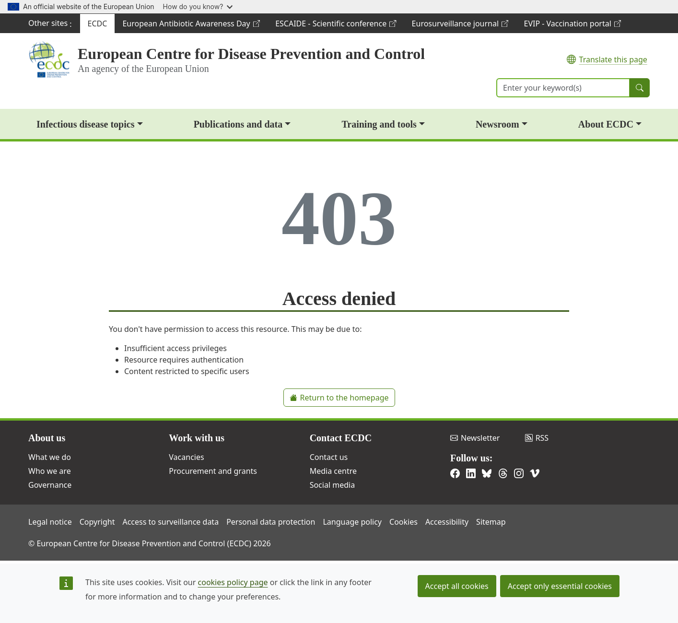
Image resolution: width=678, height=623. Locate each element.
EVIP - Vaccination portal (572, 25)
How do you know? (198, 6)
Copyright (97, 522)
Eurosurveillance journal (460, 25)
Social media (332, 485)
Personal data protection (270, 522)
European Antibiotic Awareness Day (191, 25)
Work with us (196, 438)
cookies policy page (233, 582)
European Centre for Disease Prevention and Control (251, 53)
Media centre (333, 471)
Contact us (329, 457)
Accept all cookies (457, 586)
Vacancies (186, 457)
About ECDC (605, 124)
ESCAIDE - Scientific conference (335, 25)
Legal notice (50, 522)
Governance (49, 485)
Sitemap (491, 522)
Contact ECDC (341, 438)
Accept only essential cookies (560, 586)
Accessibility (446, 522)
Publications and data (238, 124)
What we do (49, 457)
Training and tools (378, 124)
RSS (537, 438)
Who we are (49, 471)
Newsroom (497, 124)
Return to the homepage (339, 397)
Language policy (352, 522)
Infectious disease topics (85, 124)
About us (46, 438)
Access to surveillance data (170, 522)
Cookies (403, 522)
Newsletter (475, 438)
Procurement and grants (213, 471)
